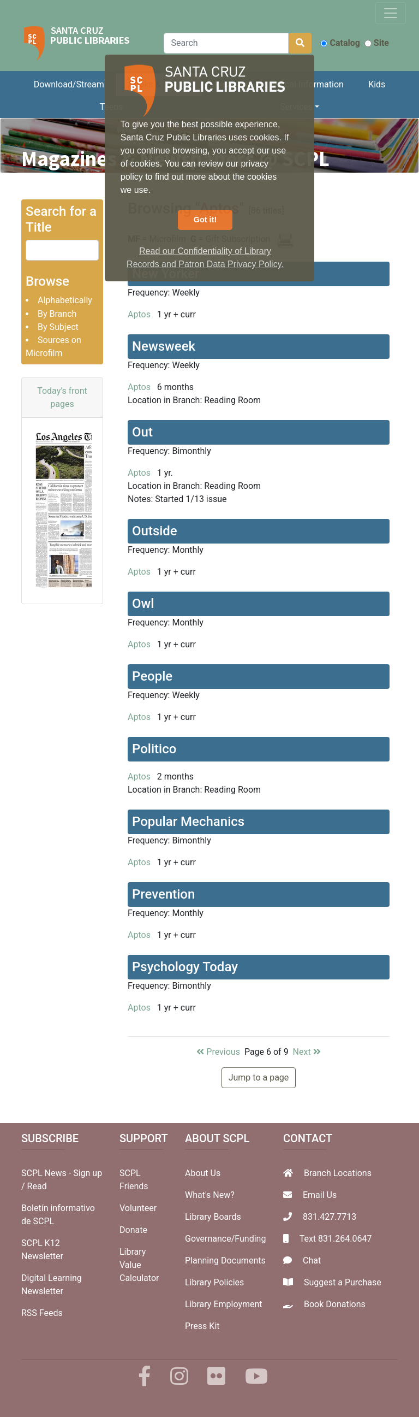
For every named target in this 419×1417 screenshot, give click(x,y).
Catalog (340, 43)
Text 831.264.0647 (336, 1238)
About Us (202, 1173)
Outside (154, 531)
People (152, 676)
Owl (143, 603)
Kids (376, 84)
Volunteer (138, 1208)
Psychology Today (185, 967)
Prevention (163, 894)
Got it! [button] (205, 219)
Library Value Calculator (139, 1265)
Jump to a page (259, 1077)
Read (37, 1186)
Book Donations (335, 1304)
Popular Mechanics (188, 821)
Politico (154, 749)
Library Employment (223, 1304)
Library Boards (213, 1217)
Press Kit (202, 1326)
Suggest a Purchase (342, 1282)
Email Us (320, 1195)
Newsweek (163, 346)
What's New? (210, 1195)
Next (307, 1052)
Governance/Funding (225, 1238)
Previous (218, 1052)
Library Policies (214, 1282)
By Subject (58, 327)
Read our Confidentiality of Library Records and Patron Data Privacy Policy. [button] (205, 257)
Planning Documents (225, 1260)
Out (142, 432)
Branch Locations (338, 1173)
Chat (312, 1260)
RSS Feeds (42, 1313)
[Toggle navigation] (390, 13)
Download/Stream (69, 84)
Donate (133, 1230)
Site (376, 43)
